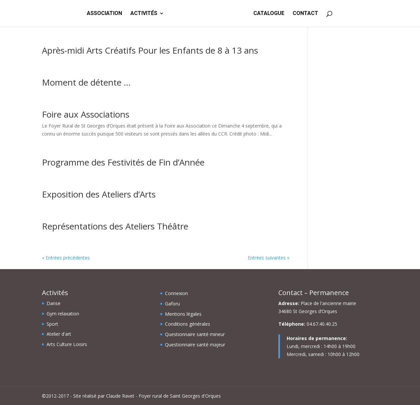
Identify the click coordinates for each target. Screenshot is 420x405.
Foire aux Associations (85, 114)
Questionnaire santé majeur (195, 344)
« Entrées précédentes (66, 257)
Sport (52, 324)
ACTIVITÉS (143, 13)
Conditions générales (187, 324)
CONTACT (305, 13)
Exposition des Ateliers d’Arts (99, 194)
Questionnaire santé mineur (195, 334)
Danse (54, 303)
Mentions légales (183, 314)
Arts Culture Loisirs (67, 344)
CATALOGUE (268, 13)
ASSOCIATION (104, 13)
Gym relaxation (63, 313)
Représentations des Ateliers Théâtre (115, 226)
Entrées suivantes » (268, 257)
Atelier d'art (59, 334)
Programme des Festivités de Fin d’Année (123, 162)
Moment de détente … (86, 82)
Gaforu (172, 303)
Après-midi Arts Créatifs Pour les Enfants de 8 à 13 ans (150, 50)
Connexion (176, 293)
